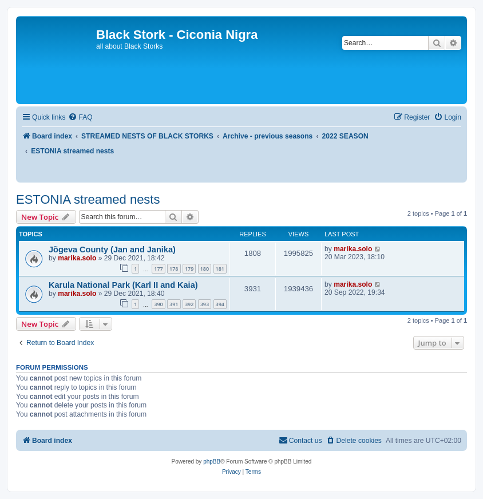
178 (173, 268)
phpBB (211, 461)
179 (189, 268)
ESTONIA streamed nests (88, 199)
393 (204, 304)
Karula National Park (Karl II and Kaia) (123, 285)
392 (189, 304)
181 (220, 268)
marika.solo (77, 258)
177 (158, 268)
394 (220, 304)
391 (173, 304)
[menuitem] (80, 117)
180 (204, 268)
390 (158, 304)
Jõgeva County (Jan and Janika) (112, 249)
